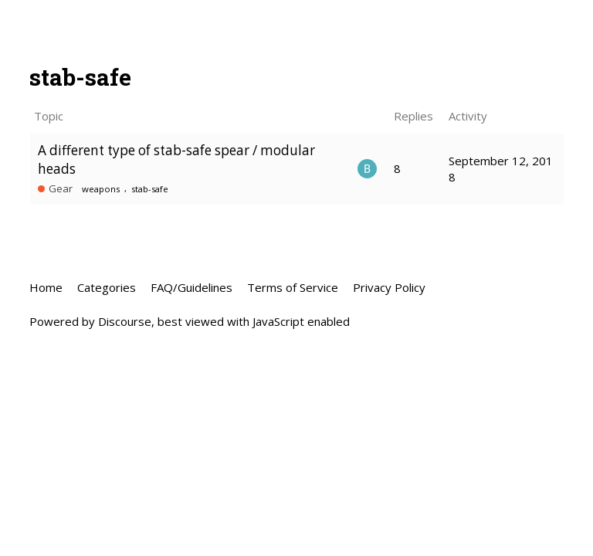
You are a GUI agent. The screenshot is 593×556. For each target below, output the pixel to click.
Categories (106, 287)
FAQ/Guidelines (191, 287)
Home (46, 287)
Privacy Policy (389, 287)
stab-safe (149, 189)
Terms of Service (292, 287)
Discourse (124, 321)
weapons (101, 189)
